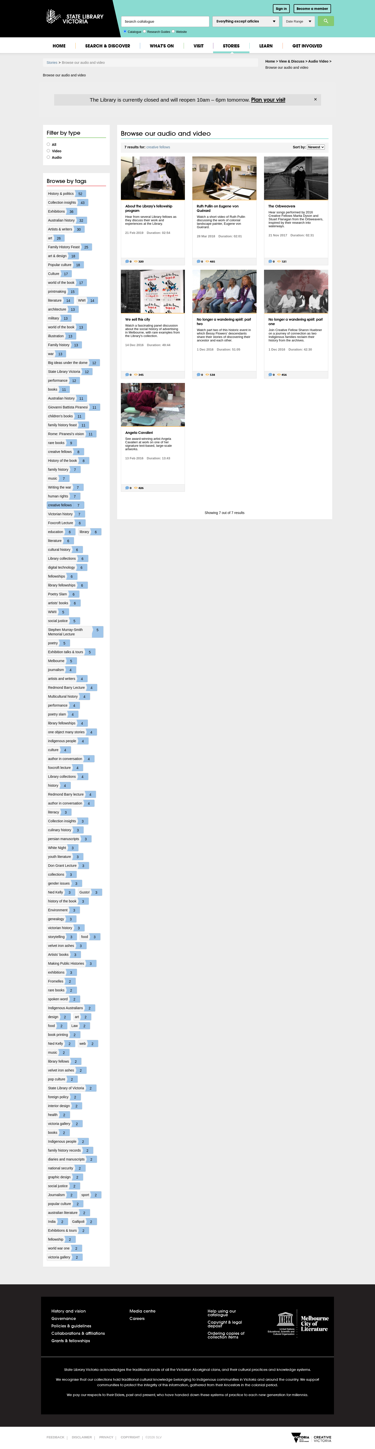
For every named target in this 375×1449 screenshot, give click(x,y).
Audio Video (318, 61)
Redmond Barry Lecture (72, 687)
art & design (63, 255)
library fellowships (68, 585)
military (59, 318)
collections (62, 874)
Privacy (106, 1437)
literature (61, 300)
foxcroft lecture (65, 767)
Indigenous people (68, 1141)
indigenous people (68, 740)
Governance (63, 1318)
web (88, 1043)
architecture (63, 309)
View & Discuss (291, 61)
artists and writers (68, 678)
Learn (266, 46)
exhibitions (62, 972)
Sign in (281, 8)
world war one (65, 1248)
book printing (64, 1034)
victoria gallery (65, 1123)
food (90, 936)
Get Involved (307, 46)
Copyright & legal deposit (225, 1323)
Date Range (298, 21)
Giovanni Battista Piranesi (74, 407)
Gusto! (90, 892)
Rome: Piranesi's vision (72, 433)
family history (64, 469)
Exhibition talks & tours (72, 651)
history (59, 785)
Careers (137, 1318)
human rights (64, 496)
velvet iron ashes (67, 945)
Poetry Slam (63, 594)
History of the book (68, 460)
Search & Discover (107, 46)
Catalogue (132, 31)
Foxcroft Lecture (67, 522)
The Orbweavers (281, 206)
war (57, 353)
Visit (198, 46)
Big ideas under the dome (74, 362)
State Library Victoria (70, 371)
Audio (54, 157)
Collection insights (68, 202)
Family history (65, 344)
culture (59, 749)
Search (326, 21)
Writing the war (66, 487)
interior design (65, 1105)
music (59, 478)
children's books (66, 416)
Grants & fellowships (70, 1340)
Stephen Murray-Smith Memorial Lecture (75, 632)
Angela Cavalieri (139, 432)
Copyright (130, 1437)
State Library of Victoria (72, 1088)
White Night (63, 847)
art (56, 238)
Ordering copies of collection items (226, 1335)
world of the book (67, 282)
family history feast (68, 425)
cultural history (65, 549)
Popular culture (66, 264)
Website (179, 31)
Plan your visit (268, 99)
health (59, 1114)
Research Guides (156, 31)
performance (64, 380)
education (62, 531)
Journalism (62, 1194)
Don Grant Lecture (68, 865)
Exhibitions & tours (68, 1230)
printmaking (63, 291)
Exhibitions (62, 211)
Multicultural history (69, 696)
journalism (62, 669)
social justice (64, 620)
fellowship (62, 1239)
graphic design (65, 1177)
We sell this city (137, 319)
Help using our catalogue (222, 1312)
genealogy (62, 918)
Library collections (68, 558)
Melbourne (62, 660)
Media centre (142, 1311)
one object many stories (72, 732)
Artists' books (64, 954)
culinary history (66, 829)
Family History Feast (70, 247)
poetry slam (63, 714)
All (51, 145)
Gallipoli (84, 1221)
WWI (88, 300)
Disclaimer (82, 1437)
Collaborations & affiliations (78, 1333)
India (58, 1221)
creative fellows (66, 451)
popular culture (66, 1203)
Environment (64, 910)
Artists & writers (66, 229)
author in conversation (71, 758)
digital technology (67, 567)
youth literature (66, 856)
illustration (62, 336)
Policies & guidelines (71, 1325)
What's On (162, 46)
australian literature (69, 1212)
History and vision (68, 1311)
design (59, 1016)
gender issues (65, 883)
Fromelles (62, 981)
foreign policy (64, 1096)
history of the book (68, 901)
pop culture (63, 1079)
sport (91, 1194)
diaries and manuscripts (72, 1159)
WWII (58, 611)
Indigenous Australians (71, 1007)
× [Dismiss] (315, 99)
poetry (59, 643)
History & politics (67, 193)
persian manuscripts (69, 838)
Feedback (56, 1437)
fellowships (62, 576)
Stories (231, 46)
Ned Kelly (61, 892)
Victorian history (66, 514)
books (59, 389)
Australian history (67, 220)
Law (80, 1025)
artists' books (64, 603)
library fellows (65, 1061)
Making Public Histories (72, 963)
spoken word (64, 999)
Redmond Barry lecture (72, 794)
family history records (70, 1150)
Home (59, 46)
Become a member (312, 8)
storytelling (62, 936)
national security (67, 1168)
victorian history (66, 927)
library (90, 531)
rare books (62, 442)
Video (54, 151)
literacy (59, 812)
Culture (60, 273)
